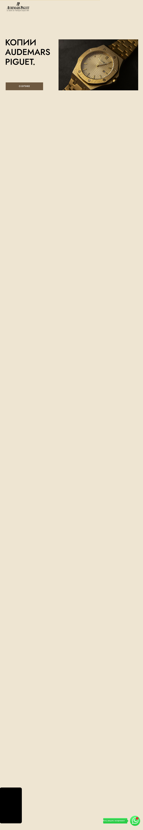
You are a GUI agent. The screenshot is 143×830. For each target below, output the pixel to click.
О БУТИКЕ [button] (24, 86)
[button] (127, 821)
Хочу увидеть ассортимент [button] (114, 820)
